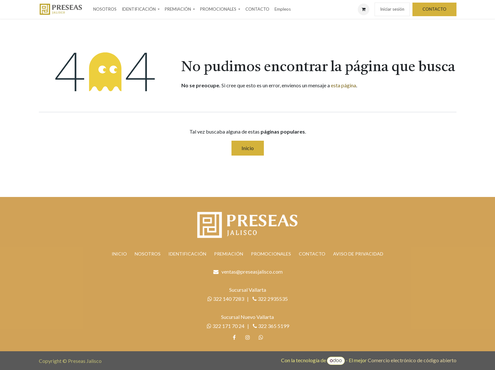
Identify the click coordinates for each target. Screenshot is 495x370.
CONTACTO (434, 9)
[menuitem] (105, 9)
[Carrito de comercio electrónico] (363, 9)
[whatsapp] (261, 337)
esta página (343, 85)
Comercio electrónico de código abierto (412, 360)
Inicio (248, 148)
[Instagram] (247, 337)
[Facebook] (234, 337)
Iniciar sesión (392, 9)
